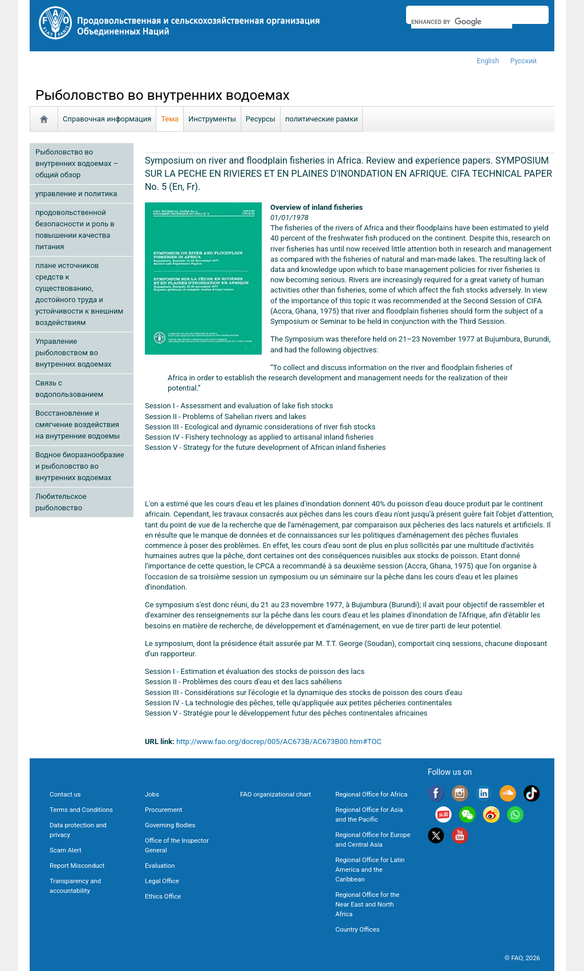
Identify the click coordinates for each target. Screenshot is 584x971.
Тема (170, 119)
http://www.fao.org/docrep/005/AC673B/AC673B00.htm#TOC (279, 741)
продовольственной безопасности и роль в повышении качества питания (75, 229)
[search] (461, 22)
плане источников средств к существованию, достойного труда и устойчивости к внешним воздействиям (79, 294)
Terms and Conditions (81, 810)
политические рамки (321, 119)
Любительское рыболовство (61, 502)
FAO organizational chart (275, 794)
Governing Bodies (170, 825)
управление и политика (76, 193)
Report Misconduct (77, 866)
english (488, 61)
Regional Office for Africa (371, 794)
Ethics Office (163, 896)
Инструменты (212, 119)
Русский (523, 61)
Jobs (152, 794)
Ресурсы (260, 119)
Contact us (65, 794)
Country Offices (357, 929)
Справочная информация (107, 119)
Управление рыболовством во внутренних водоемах (73, 352)
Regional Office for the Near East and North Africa (367, 904)
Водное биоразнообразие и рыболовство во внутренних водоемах (79, 466)
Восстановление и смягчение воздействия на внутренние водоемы (77, 424)
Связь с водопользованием (69, 389)
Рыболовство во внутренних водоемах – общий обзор (76, 163)
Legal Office (162, 881)
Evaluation (160, 866)
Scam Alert (66, 850)
